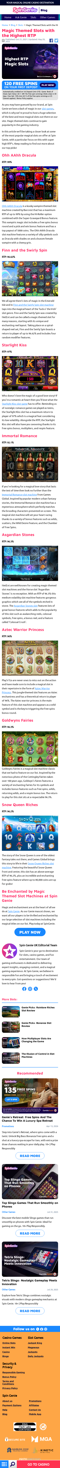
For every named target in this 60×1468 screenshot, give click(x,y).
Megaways (33, 1347)
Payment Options (11, 1405)
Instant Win (8, 1347)
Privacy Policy (10, 1388)
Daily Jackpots (36, 1356)
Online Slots (9, 1343)
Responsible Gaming (13, 1372)
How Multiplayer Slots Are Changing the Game (36, 1040)
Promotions (8, 1126)
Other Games (47, 17)
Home (7, 17)
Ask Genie (21, 17)
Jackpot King (35, 1343)
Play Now (30, 932)
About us (7, 1401)
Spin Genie (14, 911)
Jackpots (32, 1351)
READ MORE (30, 1156)
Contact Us (35, 1409)
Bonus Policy (9, 1376)
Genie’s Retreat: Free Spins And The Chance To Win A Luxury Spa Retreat (27, 1118)
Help (4, 1409)
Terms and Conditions (8, 1382)
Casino (6, 1351)
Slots (33, 17)
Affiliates (34, 1405)
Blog (13, 25)
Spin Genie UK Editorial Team (38, 945)
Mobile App (35, 1414)
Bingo (5, 1356)
